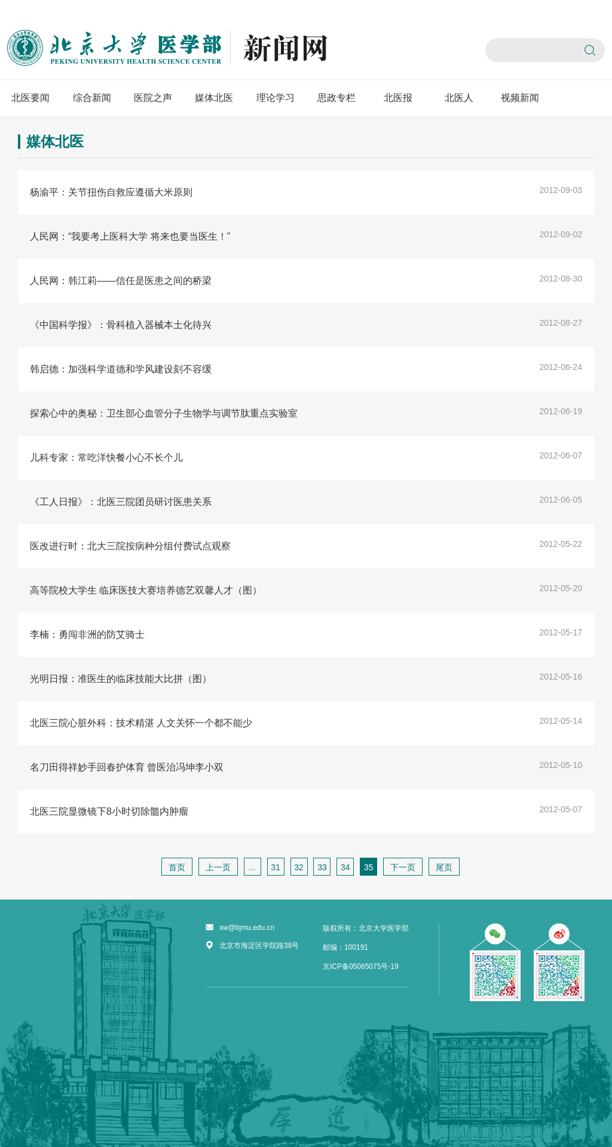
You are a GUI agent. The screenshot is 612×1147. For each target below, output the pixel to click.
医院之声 (153, 98)
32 (299, 867)
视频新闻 (520, 98)
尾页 (444, 867)
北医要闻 (30, 98)
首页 (177, 867)
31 (275, 867)
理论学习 (275, 98)
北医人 (459, 98)
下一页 (402, 867)
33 (322, 867)
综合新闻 (92, 98)
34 (345, 867)
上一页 (218, 867)
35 (369, 867)
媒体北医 (214, 98)
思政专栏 (336, 98)
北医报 (398, 98)
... (252, 867)
